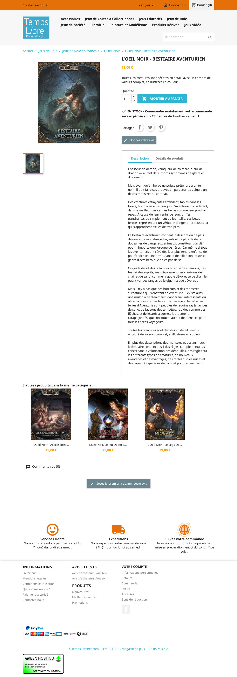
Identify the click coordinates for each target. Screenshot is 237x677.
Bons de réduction (134, 599)
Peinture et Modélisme (128, 25)
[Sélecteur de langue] (146, 5)
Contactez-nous (35, 5)
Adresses (128, 594)
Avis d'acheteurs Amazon (89, 578)
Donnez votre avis (138, 140)
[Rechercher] (188, 37)
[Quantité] (126, 98)
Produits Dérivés (165, 25)
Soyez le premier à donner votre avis (118, 484)
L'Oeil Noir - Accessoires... (51, 445)
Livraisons (29, 573)
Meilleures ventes (84, 597)
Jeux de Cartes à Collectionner (109, 19)
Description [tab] (140, 158)
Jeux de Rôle (177, 19)
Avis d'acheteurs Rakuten (89, 573)
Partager (139, 127)
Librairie (97, 25)
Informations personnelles (140, 572)
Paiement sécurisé (35, 594)
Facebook (126, 609)
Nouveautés (80, 592)
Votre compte (134, 566)
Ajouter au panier (162, 98)
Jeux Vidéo (192, 25)
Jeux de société (73, 25)
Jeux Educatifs (150, 19)
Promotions (80, 602)
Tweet (150, 127)
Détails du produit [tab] (169, 158)
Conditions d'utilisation (39, 584)
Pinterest (161, 127)
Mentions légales (34, 578)
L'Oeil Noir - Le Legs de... (165, 445)
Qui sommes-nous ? (36, 589)
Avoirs (126, 589)
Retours (127, 578)
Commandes (130, 583)
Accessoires (70, 19)
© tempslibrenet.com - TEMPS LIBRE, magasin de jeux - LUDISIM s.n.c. (119, 649)
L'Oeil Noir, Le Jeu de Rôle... (108, 445)
